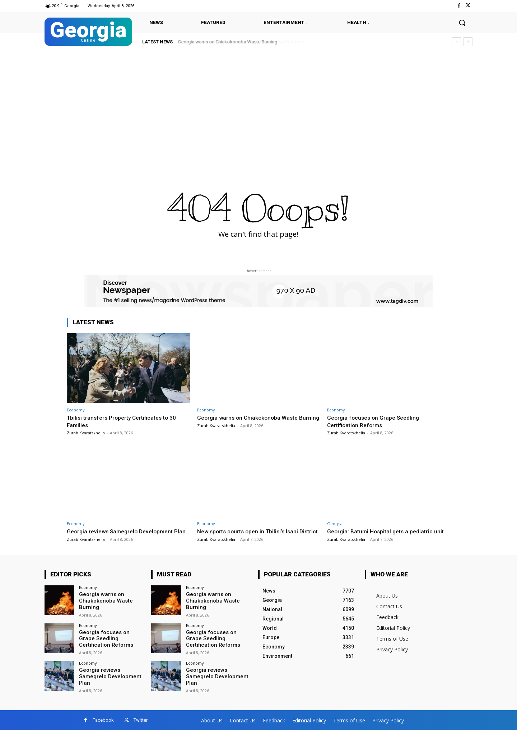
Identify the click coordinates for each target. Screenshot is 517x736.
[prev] (456, 41)
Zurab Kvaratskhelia (86, 432)
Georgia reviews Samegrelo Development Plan (108, 682)
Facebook (103, 725)
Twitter (141, 725)
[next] (468, 41)
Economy (76, 410)
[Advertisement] (258, 105)
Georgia (335, 523)
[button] (462, 22)
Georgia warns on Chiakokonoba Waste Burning (228, 41)
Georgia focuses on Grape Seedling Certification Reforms (376, 421)
